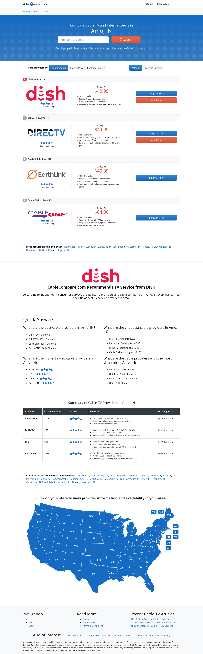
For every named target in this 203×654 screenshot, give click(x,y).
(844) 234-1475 (156, 217)
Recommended (59, 68)
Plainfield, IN (32, 478)
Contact (86, 619)
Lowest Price (76, 68)
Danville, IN (123, 475)
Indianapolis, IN (72, 246)
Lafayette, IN (62, 250)
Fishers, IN (147, 246)
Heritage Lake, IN (139, 475)
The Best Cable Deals (124, 635)
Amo (46, 11)
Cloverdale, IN (33, 482)
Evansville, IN (105, 246)
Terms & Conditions (92, 625)
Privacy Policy (89, 622)
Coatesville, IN (81, 475)
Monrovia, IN (47, 478)
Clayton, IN (110, 475)
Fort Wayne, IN (89, 246)
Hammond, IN (33, 250)
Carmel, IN (135, 246)
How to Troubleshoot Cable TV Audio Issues (154, 622)
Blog (31, 625)
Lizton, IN (146, 478)
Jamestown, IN (87, 482)
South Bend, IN (120, 246)
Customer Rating (96, 68)
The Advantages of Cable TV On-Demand (152, 625)
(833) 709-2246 (156, 133)
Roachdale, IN (49, 482)
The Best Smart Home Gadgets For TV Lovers (86, 635)
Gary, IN (46, 250)
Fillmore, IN (155, 475)
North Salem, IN (97, 478)
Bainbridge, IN (79, 478)
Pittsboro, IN (158, 478)
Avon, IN (167, 475)
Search (126, 40)
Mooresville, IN (114, 478)
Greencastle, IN (63, 478)
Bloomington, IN (162, 246)
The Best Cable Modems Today (154, 635)
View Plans (156, 100)
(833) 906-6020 (156, 177)
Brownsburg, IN (131, 478)
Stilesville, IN (96, 475)
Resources (163, 3)
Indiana (37, 11)
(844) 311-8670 (156, 93)
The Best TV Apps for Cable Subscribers (151, 619)
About (32, 622)
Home (149, 3)
